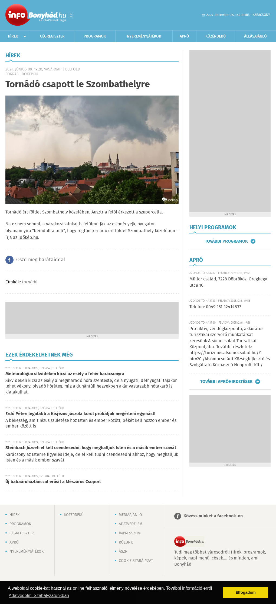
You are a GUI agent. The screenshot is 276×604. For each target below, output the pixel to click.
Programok (95, 36)
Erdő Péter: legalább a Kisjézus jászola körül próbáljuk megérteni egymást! (80, 413)
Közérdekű (215, 36)
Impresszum (130, 533)
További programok (226, 241)
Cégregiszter (52, 36)
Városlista (71, 15)
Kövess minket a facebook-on (213, 516)
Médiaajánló (130, 515)
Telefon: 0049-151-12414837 (215, 307)
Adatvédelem (130, 524)
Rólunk (126, 542)
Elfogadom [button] (246, 592)
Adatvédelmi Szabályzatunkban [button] (39, 595)
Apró (184, 36)
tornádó (29, 282)
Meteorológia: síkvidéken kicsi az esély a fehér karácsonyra (64, 374)
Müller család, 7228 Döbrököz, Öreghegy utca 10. (228, 282)
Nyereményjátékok (144, 36)
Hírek (13, 36)
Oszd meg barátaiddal (40, 260)
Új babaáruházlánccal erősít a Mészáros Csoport (53, 482)
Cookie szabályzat (136, 561)
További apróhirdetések (226, 381)
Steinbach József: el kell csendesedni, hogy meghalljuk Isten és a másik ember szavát (90, 447)
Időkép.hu (28, 237)
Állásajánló (255, 36)
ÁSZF (123, 552)
